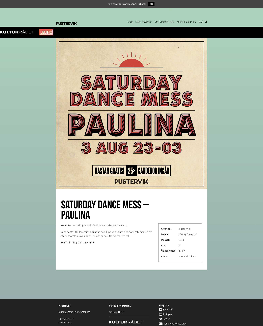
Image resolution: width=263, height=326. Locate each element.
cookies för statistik (134, 4)
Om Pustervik (161, 21)
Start (137, 21)
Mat (172, 21)
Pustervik (83, 20)
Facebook (166, 309)
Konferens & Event (186, 21)
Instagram (166, 314)
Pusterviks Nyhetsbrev (173, 323)
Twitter (164, 319)
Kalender (147, 21)
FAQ (200, 21)
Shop (130, 21)
